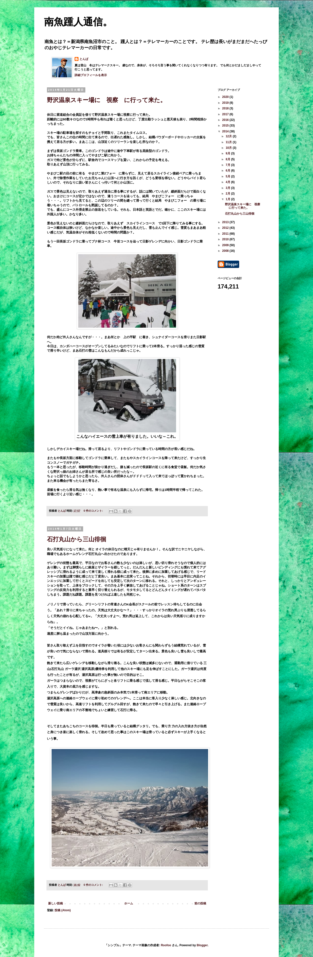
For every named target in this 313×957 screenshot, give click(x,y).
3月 (228, 188)
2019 (226, 102)
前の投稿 (200, 903)
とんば (83, 59)
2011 (226, 233)
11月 (229, 142)
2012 (226, 228)
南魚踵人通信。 (78, 21)
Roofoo (166, 945)
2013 (226, 222)
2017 (226, 114)
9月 (228, 153)
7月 (228, 165)
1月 (228, 199)
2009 (226, 245)
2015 (226, 125)
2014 (226, 131)
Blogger (202, 945)
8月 (228, 159)
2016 (226, 120)
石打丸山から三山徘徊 (76, 539)
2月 (228, 193)
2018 (226, 108)
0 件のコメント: (94, 510)
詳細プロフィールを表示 (91, 75)
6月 (228, 170)
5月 (228, 176)
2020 (226, 97)
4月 (228, 182)
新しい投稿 (55, 903)
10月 (229, 148)
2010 (226, 239)
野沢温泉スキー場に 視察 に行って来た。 (106, 100)
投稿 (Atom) (63, 910)
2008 (226, 251)
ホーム (128, 903)
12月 (229, 136)
